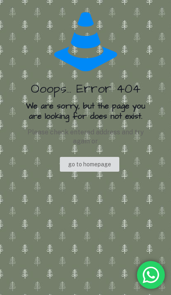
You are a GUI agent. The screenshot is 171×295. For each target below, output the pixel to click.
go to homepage (89, 164)
